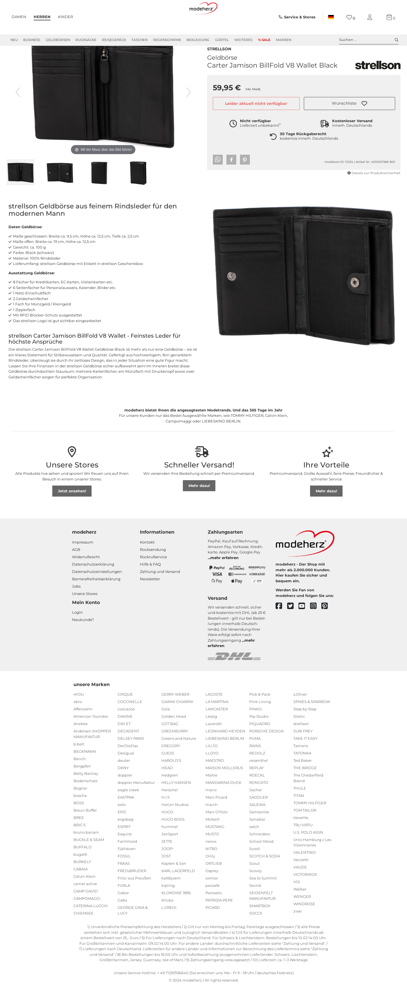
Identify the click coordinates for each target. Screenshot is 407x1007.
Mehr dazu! (199, 506)
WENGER (302, 917)
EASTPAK (126, 817)
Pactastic (213, 913)
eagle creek (128, 810)
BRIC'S (79, 845)
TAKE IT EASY (305, 758)
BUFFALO (82, 867)
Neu (14, 40)
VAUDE (300, 887)
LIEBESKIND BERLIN (224, 758)
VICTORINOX (305, 894)
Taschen (139, 40)
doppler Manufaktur (136, 803)
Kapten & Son (173, 883)
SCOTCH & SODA (264, 876)
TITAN (298, 816)
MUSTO (212, 854)
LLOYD (211, 773)
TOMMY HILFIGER (309, 823)
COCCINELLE (130, 722)
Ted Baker (302, 781)
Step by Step (305, 729)
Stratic (299, 736)
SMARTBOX (259, 926)
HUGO (167, 832)
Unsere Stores (84, 614)
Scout (254, 883)
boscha (80, 816)
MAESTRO (214, 781)
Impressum (82, 562)
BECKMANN (84, 771)
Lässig (211, 736)
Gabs (122, 920)
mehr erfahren (224, 578)
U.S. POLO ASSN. (308, 852)
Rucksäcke (85, 40)
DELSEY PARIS (131, 758)
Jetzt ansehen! (72, 511)
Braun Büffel (85, 830)
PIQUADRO (259, 744)
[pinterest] (327, 626)
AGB (76, 570)
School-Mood (261, 861)
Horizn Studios (175, 825)
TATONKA (302, 773)
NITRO (211, 869)
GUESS (167, 773)
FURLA (124, 906)
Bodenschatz (85, 801)
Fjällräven (127, 869)
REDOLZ (257, 773)
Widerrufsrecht (86, 577)
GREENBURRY (174, 751)
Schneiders (259, 854)
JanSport (169, 854)
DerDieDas (128, 766)
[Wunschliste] (351, 17)
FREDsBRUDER (132, 891)
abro (77, 722)
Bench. (79, 779)
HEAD (167, 788)
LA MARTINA (216, 722)
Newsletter (150, 599)
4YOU (78, 714)
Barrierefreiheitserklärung (96, 599)
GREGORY (170, 766)
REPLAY (256, 788)
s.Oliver (300, 714)
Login (77, 632)
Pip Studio (259, 736)
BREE (78, 838)
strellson (219, 59)
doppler (125, 795)
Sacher (255, 810)
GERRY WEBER (175, 714)
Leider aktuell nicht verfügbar (256, 114)
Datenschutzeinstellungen (97, 592)
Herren (42, 16)
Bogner (80, 808)
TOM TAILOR (304, 830)
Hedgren (169, 795)
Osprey (211, 891)
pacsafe (212, 906)
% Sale (264, 40)
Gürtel (222, 40)
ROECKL (257, 795)
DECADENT (128, 751)
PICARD (212, 928)
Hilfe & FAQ (150, 584)
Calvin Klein (84, 896)
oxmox (211, 898)
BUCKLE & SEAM (88, 860)
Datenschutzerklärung (93, 584)
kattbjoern (171, 898)
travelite (300, 838)
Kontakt (147, 562)
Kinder (65, 16)
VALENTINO (304, 872)
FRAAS (124, 883)
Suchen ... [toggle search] (369, 40)
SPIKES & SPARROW (311, 722)
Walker (299, 909)
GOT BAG (169, 744)
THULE (299, 808)
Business (31, 40)
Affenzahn (82, 729)
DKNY (123, 788)
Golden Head (173, 736)
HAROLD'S (171, 781)
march (211, 825)
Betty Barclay (85, 794)
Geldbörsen (58, 40)
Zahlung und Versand (160, 592)
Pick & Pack (259, 714)
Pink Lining (260, 722)
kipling (168, 906)
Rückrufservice (153, 577)
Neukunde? (83, 640)
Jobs (76, 606)
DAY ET (124, 744)
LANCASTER (216, 729)
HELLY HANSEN (176, 803)
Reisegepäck (114, 40)
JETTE (166, 861)
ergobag (125, 839)
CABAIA (80, 889)
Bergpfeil (82, 786)
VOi (296, 902)
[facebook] (281, 626)
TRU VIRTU (303, 845)
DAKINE (125, 736)
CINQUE (125, 714)
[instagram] (316, 626)
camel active (85, 904)
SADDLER (258, 817)
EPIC (122, 832)
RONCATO (258, 803)
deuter (124, 781)
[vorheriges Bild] (17, 112)
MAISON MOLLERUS (224, 788)
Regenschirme (167, 40)
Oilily (210, 876)
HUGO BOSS (173, 839)
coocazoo (126, 729)
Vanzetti (301, 880)
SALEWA (257, 825)
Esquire (125, 854)
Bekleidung (198, 40)
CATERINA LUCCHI (90, 926)
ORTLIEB (213, 883)
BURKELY (82, 882)
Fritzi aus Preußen (134, 898)
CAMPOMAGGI (86, 919)
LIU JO (211, 766)
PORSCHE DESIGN (266, 751)
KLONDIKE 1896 (176, 913)
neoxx (211, 861)
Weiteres (243, 40)
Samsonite (259, 832)
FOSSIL (124, 876)
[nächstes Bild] (188, 112)
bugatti (80, 874)
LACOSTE (214, 714)
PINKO (255, 729)
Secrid (255, 906)
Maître (211, 795)
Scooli (254, 869)
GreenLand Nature (178, 758)
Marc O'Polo (216, 832)
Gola (165, 729)
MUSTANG (214, 847)
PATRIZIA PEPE (219, 920)
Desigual (126, 773)
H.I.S (165, 817)
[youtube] (304, 626)
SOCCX (255, 933)
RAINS (255, 766)
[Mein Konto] (370, 17)
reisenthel (258, 781)
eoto (122, 825)
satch (254, 847)
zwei (297, 931)
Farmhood (127, 861)
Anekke (80, 744)
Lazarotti (213, 744)
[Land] (331, 17)
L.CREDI (168, 928)
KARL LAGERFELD (178, 891)
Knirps (167, 920)
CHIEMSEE (83, 933)
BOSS (78, 823)
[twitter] (293, 626)
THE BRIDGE (305, 788)
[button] (349, 114)
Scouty (255, 891)
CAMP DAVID (85, 911)
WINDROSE (304, 924)
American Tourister (90, 736)
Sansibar (257, 839)
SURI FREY (303, 751)
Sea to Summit (263, 898)
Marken (283, 40)
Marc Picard (216, 817)
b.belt (78, 764)
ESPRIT (124, 847)
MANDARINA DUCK (223, 803)
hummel (169, 847)
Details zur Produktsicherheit (373, 184)
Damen (19, 16)
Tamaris (300, 766)
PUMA (255, 758)
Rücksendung (153, 570)
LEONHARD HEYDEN (225, 751)
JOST (166, 876)
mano (211, 810)
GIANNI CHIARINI (177, 722)
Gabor (123, 913)
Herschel (169, 810)
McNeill (212, 839)
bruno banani (86, 852)
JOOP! (167, 869)
